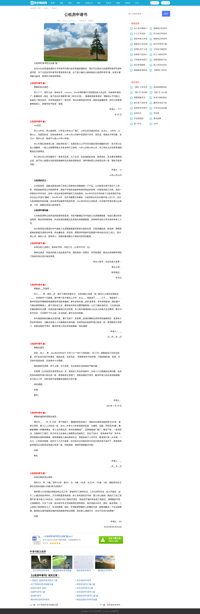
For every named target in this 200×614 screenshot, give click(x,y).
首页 (53, 3)
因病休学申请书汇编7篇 (87, 596)
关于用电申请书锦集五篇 (42, 584)
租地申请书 (36, 596)
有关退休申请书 (84, 580)
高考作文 (138, 113)
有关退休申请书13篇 (86, 592)
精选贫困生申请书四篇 (87, 599)
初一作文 (138, 124)
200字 (155, 124)
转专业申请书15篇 (85, 588)
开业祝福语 (138, 118)
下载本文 (91, 21)
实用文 (46, 8)
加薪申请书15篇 (38, 592)
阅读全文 (82, 21)
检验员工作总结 (140, 44)
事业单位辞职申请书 (40, 599)
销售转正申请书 (160, 39)
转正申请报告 (139, 65)
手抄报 (156, 113)
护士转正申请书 (160, 34)
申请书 (54, 8)
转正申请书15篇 (160, 44)
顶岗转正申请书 (160, 28)
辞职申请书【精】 (39, 588)
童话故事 (157, 118)
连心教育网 (97, 611)
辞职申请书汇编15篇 (86, 584)
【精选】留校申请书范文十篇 (44, 580)
